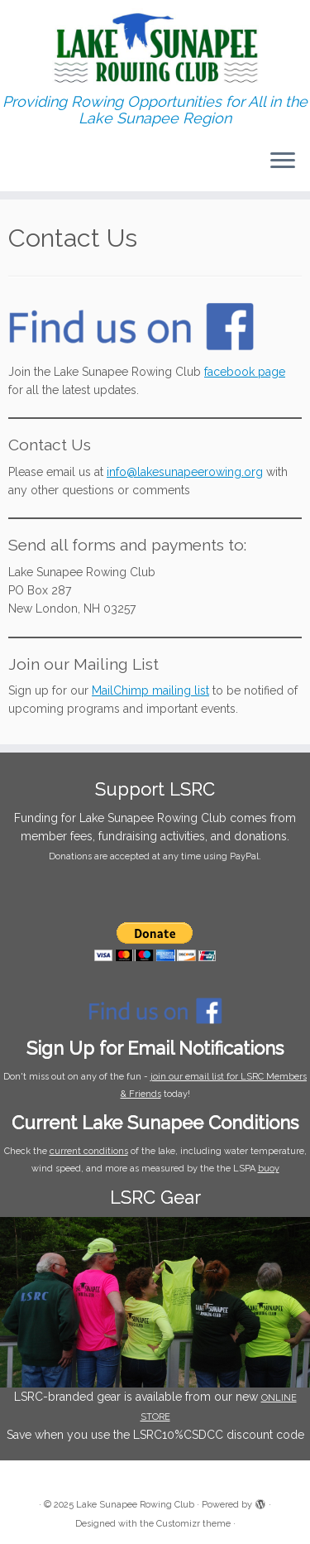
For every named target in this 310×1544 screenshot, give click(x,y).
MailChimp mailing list (150, 690)
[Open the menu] (282, 161)
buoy (268, 1168)
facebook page (244, 371)
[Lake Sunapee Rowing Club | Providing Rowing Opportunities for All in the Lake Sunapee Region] (155, 46)
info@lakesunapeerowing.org (185, 472)
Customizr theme (193, 1523)
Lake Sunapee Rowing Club (135, 1504)
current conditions (89, 1151)
